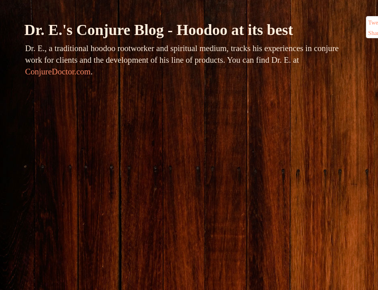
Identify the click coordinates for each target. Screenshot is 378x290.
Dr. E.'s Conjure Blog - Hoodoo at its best (159, 29)
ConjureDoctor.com (58, 71)
